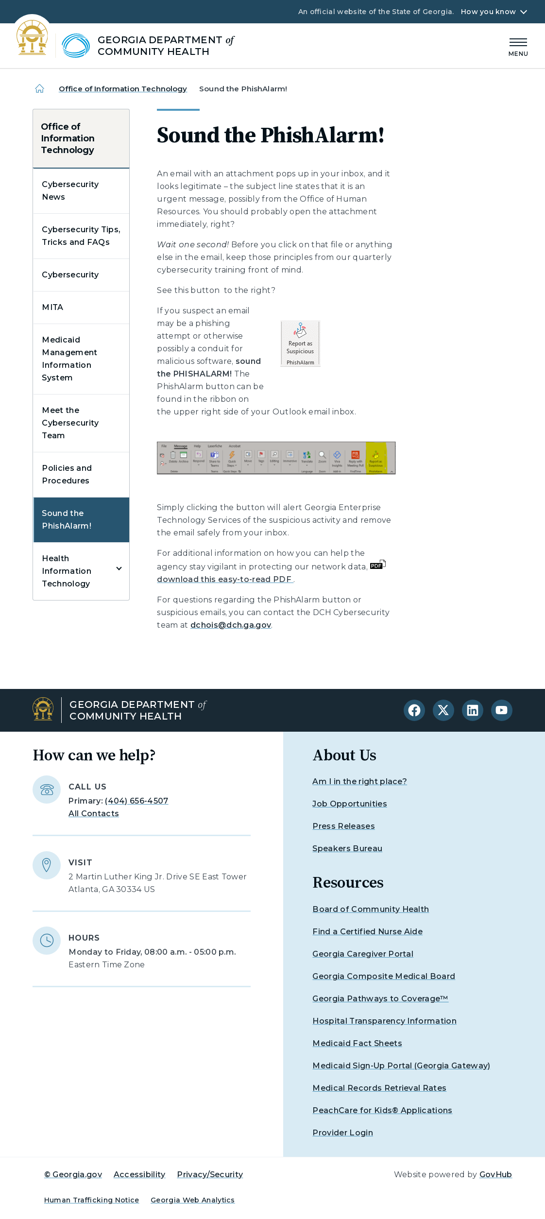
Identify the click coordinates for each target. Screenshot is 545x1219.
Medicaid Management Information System (69, 358)
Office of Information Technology (123, 88)
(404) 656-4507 (136, 801)
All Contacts (93, 813)
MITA (52, 307)
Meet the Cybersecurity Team (70, 423)
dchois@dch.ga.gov (230, 625)
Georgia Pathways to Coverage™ (380, 998)
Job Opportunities (349, 803)
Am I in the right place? (359, 781)
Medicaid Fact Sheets (357, 1043)
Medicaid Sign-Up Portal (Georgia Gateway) (401, 1065)
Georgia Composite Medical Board (383, 976)
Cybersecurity (70, 274)
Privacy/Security (210, 1174)
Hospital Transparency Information (384, 1021)
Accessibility (140, 1174)
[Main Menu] (519, 45)
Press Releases (343, 826)
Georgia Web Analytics (193, 1200)
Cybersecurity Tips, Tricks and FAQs (81, 236)
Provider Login (342, 1132)
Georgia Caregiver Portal (362, 954)
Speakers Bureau (347, 848)
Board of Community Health (370, 909)
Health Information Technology (66, 571)
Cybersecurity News (70, 191)
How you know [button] (488, 12)
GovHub (495, 1174)
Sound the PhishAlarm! (66, 520)
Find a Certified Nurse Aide (367, 931)
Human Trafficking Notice (91, 1200)
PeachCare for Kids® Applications (382, 1110)
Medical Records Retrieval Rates (379, 1088)
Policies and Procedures (67, 474)
